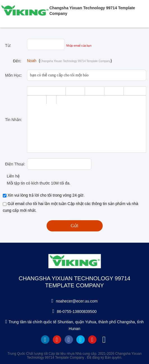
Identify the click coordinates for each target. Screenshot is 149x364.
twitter (80, 339)
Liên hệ (11, 176)
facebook (69, 339)
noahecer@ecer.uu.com (77, 301)
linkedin (45, 339)
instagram (92, 339)
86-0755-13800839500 (77, 311)
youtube (57, 339)
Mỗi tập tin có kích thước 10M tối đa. (36, 183)
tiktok (104, 339)
